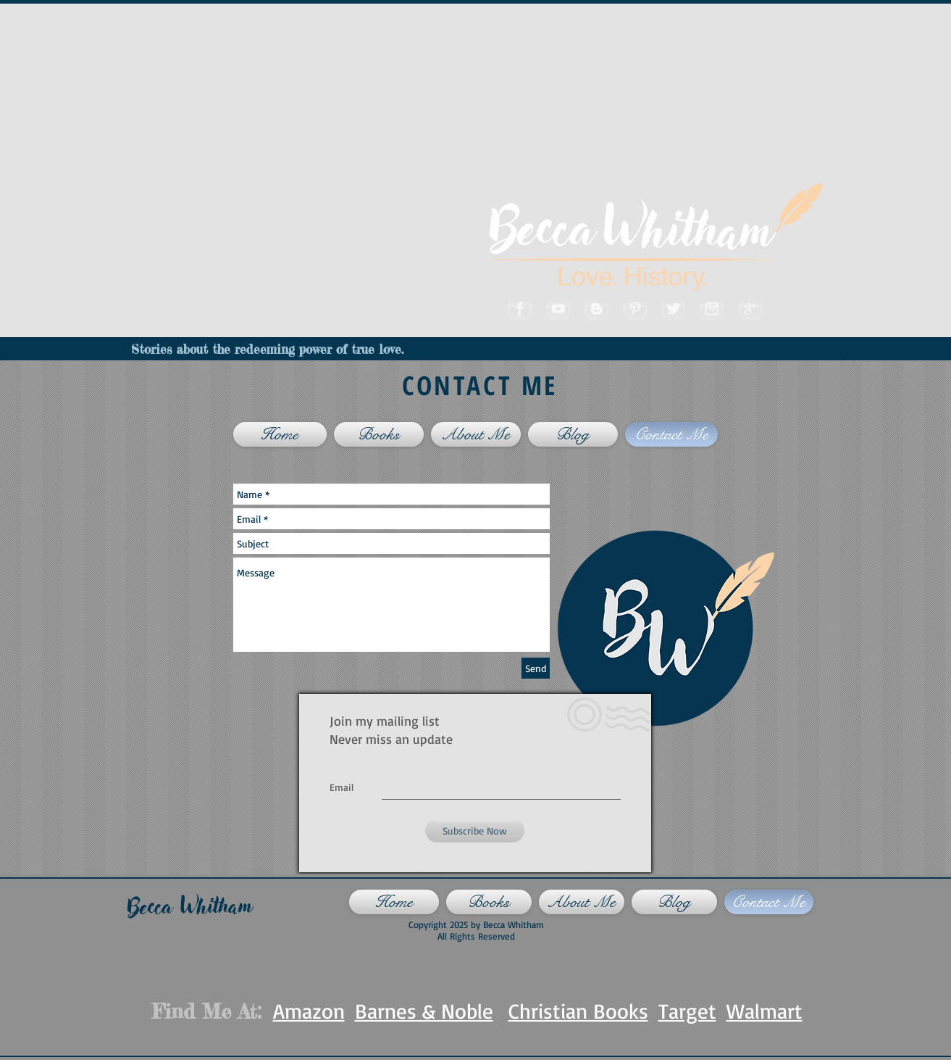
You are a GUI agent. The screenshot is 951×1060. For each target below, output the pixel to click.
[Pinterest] (634, 307)
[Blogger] (595, 307)
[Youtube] (557, 307)
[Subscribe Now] (474, 830)
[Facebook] (519, 307)
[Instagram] (711, 307)
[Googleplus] (749, 307)
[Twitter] (672, 307)
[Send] (535, 668)
